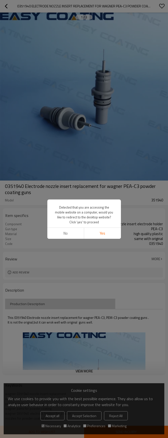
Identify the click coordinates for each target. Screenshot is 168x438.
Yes (102, 233)
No (66, 233)
